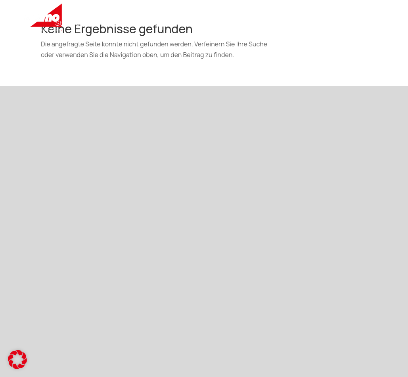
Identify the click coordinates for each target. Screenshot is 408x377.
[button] (17, 359)
